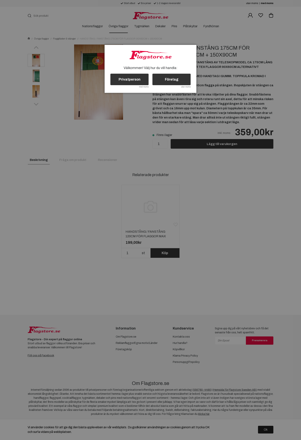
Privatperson (130, 79)
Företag (171, 79)
